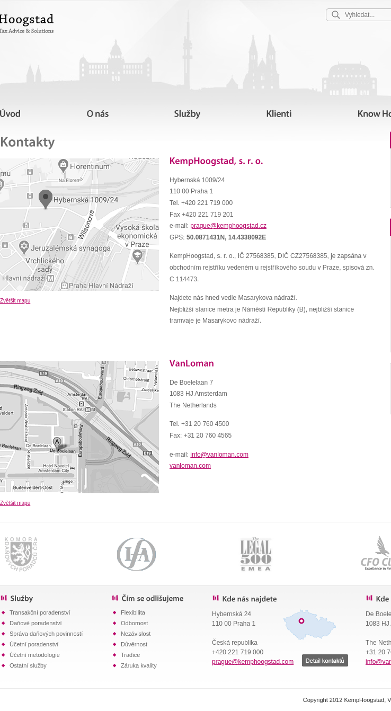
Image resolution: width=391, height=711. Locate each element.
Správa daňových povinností (46, 633)
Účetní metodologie (35, 655)
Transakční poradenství (40, 612)
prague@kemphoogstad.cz (228, 225)
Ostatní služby (28, 665)
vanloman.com (190, 465)
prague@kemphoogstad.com (253, 661)
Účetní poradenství (34, 644)
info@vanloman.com (219, 454)
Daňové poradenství (35, 623)
